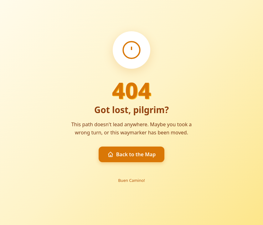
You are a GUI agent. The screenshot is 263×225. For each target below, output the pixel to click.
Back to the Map (131, 154)
